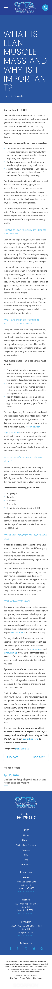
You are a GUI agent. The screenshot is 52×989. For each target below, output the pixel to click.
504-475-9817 (26, 817)
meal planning (36, 649)
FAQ (26, 854)
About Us (26, 840)
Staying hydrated (11, 432)
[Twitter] (26, 948)
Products (26, 850)
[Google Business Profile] (33, 948)
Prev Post (12, 757)
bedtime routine (17, 632)
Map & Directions (26, 891)
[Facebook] (10, 948)
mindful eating (10, 652)
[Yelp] (41, 948)
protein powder (32, 426)
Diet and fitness (22, 748)
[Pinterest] (18, 948)
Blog (26, 859)
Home (26, 835)
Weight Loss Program (26, 845)
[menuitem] (13, 978)
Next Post (39, 757)
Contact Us (26, 864)
